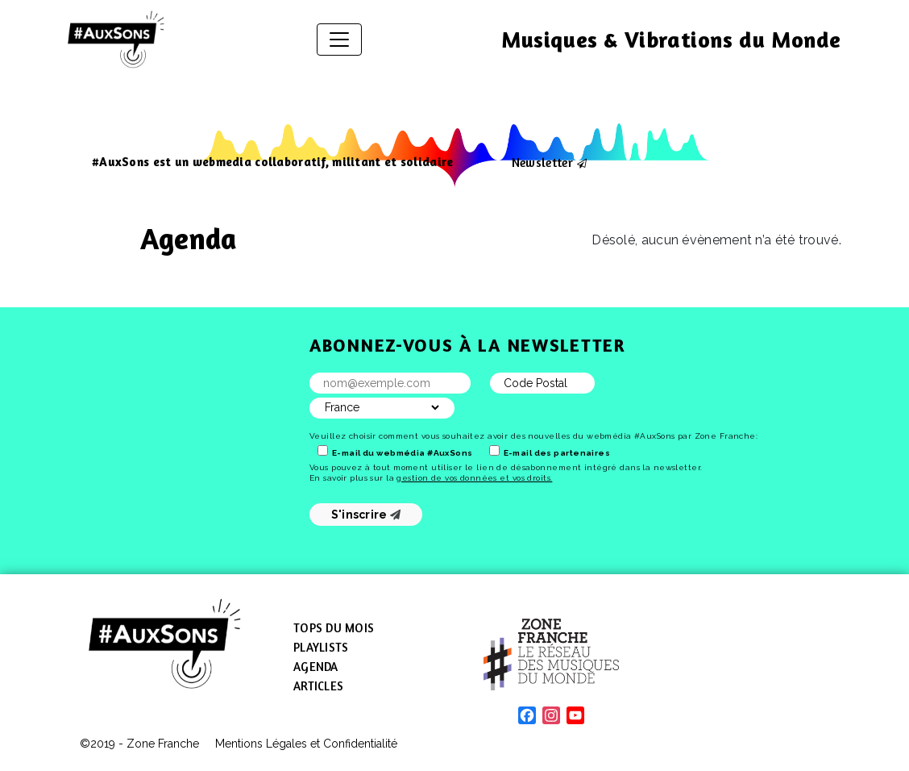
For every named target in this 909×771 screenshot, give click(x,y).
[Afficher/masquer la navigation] (339, 39)
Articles (318, 686)
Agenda (315, 666)
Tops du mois (333, 628)
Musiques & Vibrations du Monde (671, 39)
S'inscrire (366, 514)
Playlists (320, 647)
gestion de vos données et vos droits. (474, 477)
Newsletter (542, 162)
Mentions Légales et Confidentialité (306, 743)
